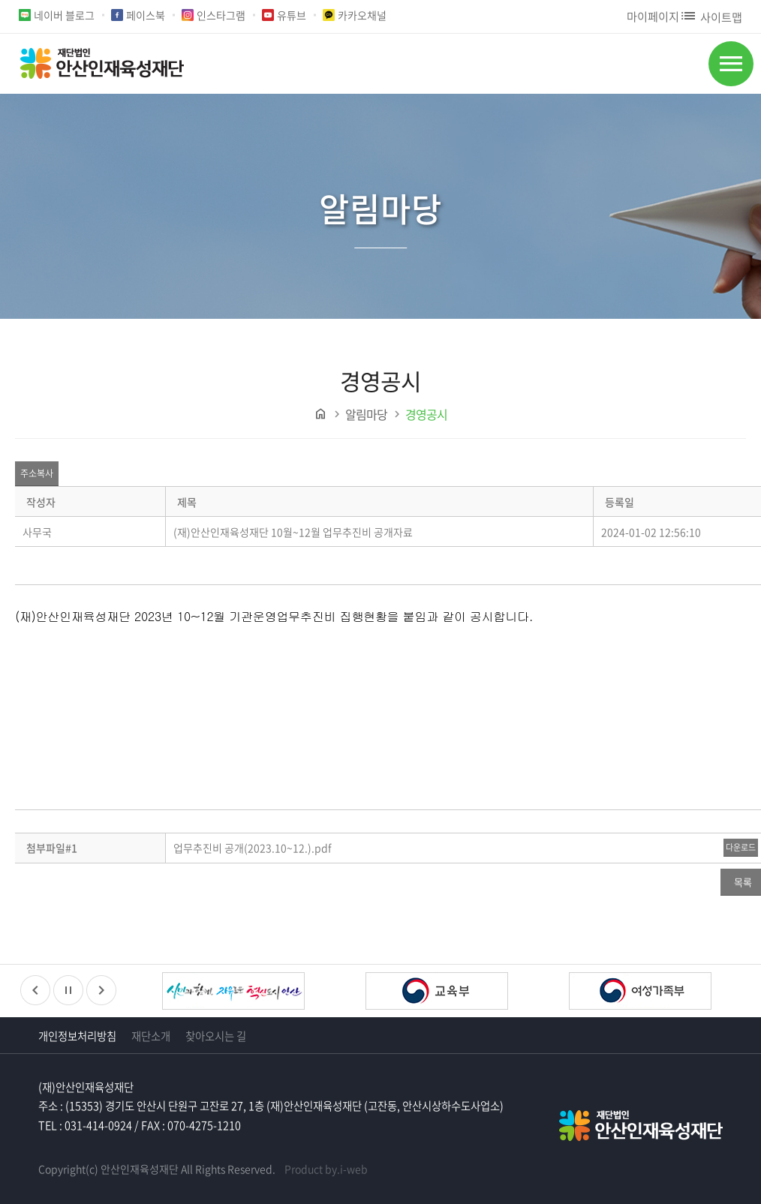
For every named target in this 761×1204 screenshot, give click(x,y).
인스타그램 (221, 15)
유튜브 (291, 15)
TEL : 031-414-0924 (85, 1125)
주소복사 (36, 473)
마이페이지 (653, 16)
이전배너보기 (35, 990)
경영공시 (426, 414)
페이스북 (145, 15)
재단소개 (150, 1036)
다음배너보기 (101, 990)
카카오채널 (362, 15)
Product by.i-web (326, 1168)
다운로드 (741, 847)
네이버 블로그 (64, 15)
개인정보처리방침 (77, 1036)
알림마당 (366, 414)
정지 (68, 990)
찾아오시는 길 (215, 1036)
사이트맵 (710, 17)
